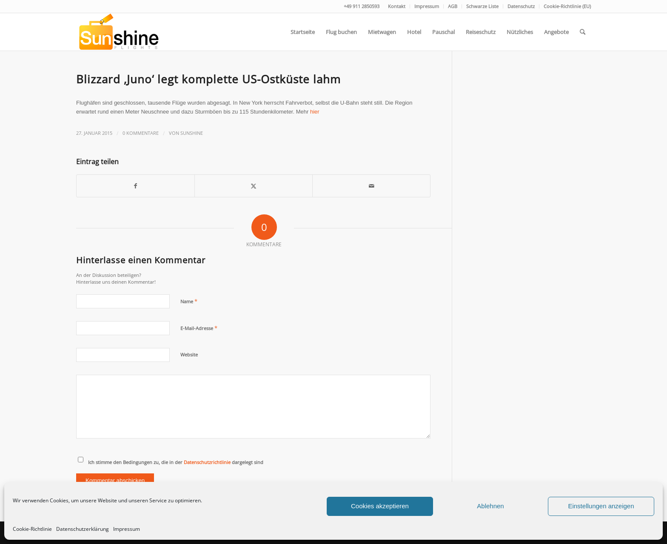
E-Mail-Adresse (198, 328)
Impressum (126, 529)
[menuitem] (397, 6)
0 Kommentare (141, 133)
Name (188, 301)
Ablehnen (490, 506)
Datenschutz (521, 6)
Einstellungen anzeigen (601, 506)
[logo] (118, 32)
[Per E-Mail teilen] (371, 186)
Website (189, 354)
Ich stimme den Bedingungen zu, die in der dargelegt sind (175, 462)
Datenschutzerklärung (82, 529)
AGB (452, 6)
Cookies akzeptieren (380, 506)
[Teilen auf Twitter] (253, 186)
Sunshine (191, 133)
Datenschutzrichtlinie (207, 462)
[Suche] (582, 32)
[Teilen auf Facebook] (135, 186)
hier (314, 111)
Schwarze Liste (482, 6)
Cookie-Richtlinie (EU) (567, 6)
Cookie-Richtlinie (32, 529)
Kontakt (396, 6)
